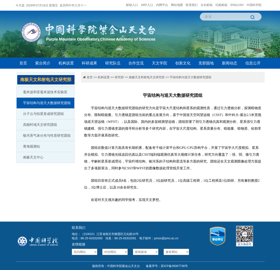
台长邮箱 (207, 5)
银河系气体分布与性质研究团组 (47, 135)
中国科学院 (254, 5)
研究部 (119, 77)
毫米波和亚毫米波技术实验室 (45, 92)
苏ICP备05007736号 (174, 266)
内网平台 (162, 5)
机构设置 (66, 63)
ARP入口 (147, 5)
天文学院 (159, 63)
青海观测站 (31, 146)
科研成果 (89, 63)
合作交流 (136, 63)
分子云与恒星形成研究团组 (43, 114)
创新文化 (183, 63)
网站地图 (177, 5)
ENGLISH (236, 5)
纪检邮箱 (221, 5)
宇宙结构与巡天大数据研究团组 (47, 103)
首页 (23, 63)
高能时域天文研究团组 (40, 124)
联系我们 (192, 5)
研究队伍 (113, 63)
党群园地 (206, 63)
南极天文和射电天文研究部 (147, 77)
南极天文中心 (33, 157)
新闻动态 (229, 63)
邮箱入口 (132, 5)
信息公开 (253, 63)
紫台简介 (42, 63)
